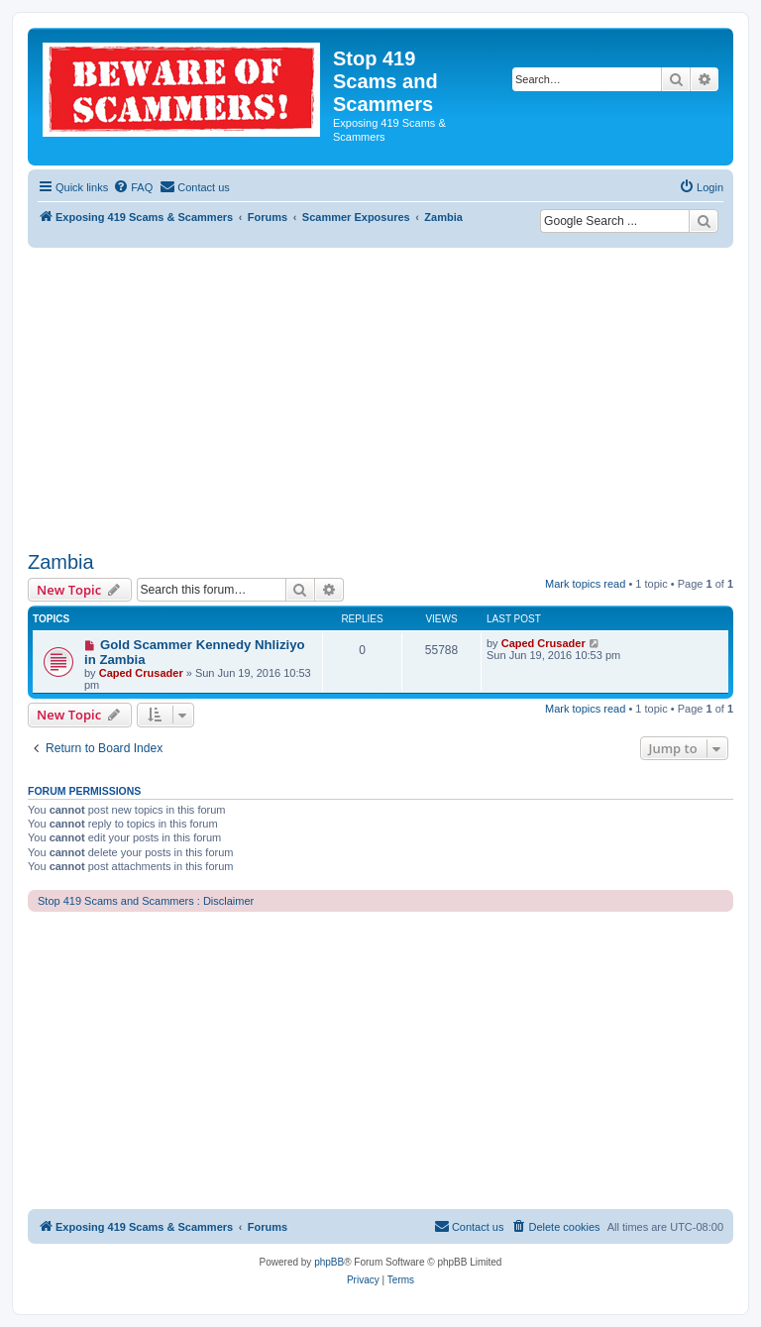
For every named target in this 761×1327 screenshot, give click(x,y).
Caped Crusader (141, 673)
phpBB (329, 1262)
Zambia (61, 562)
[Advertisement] (380, 396)
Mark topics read (585, 584)
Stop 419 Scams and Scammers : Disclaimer (146, 901)
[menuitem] (133, 187)
